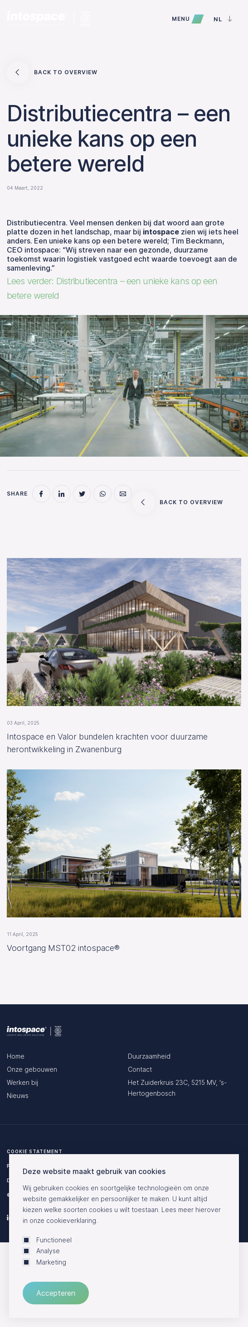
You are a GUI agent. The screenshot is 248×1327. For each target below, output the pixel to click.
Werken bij (22, 1082)
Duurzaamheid (149, 1056)
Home (15, 1056)
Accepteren (55, 1293)
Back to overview (52, 72)
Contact (140, 1069)
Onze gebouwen (32, 1069)
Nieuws (18, 1095)
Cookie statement (35, 1151)
